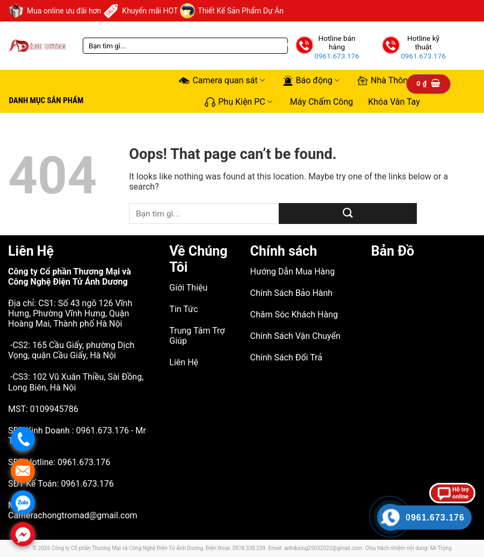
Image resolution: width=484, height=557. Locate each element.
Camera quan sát (221, 80)
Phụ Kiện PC (238, 102)
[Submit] (348, 213)
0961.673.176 (336, 56)
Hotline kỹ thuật (423, 42)
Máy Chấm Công (321, 102)
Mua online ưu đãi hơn (54, 11)
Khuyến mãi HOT (140, 11)
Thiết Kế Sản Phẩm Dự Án (232, 10)
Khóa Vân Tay (394, 102)
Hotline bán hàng (336, 42)
